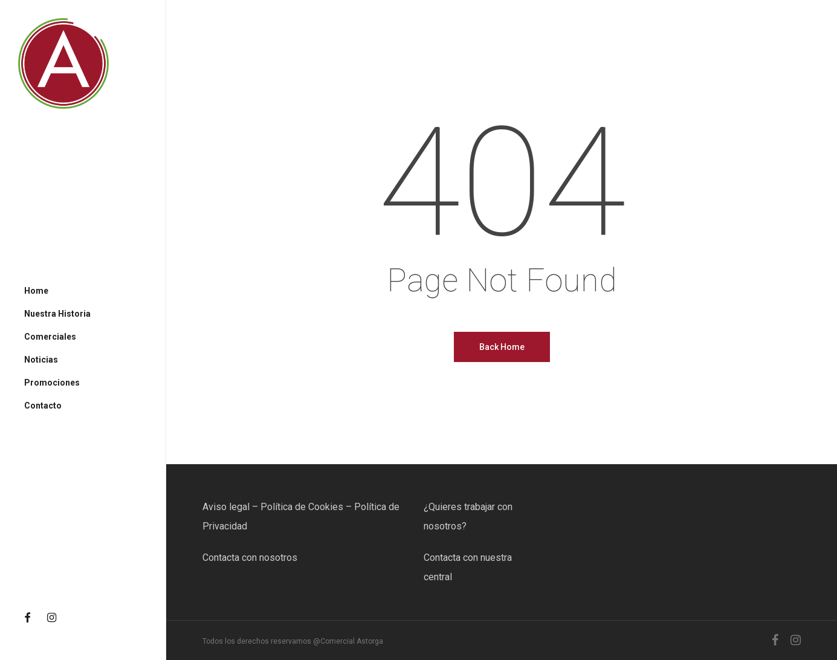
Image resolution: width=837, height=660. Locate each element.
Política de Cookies (301, 507)
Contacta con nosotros (249, 557)
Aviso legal (226, 507)
